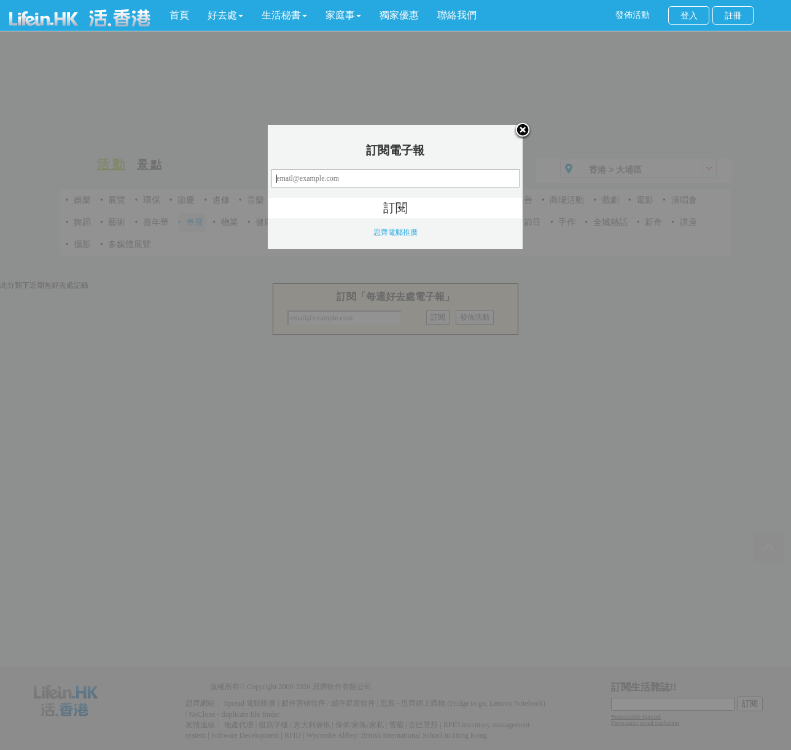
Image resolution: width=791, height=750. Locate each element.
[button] (225, 15)
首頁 (179, 15)
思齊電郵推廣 (395, 232)
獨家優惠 (399, 15)
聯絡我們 (457, 15)
